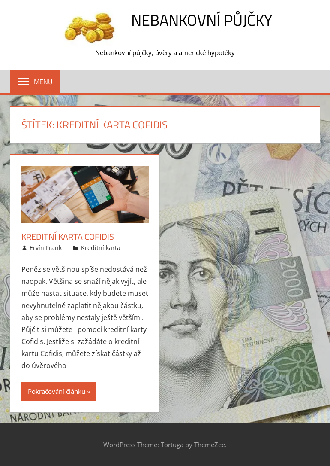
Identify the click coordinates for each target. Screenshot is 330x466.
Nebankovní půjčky (201, 20)
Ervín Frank (46, 248)
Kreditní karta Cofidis (67, 236)
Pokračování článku (56, 391)
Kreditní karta (100, 248)
